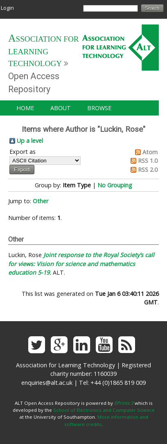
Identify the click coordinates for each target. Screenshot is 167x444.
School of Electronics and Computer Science (104, 410)
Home (25, 108)
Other (40, 201)
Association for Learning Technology (43, 51)
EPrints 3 (123, 403)
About (60, 108)
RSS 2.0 (148, 169)
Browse (99, 108)
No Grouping (114, 185)
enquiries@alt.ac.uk (46, 382)
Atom (150, 152)
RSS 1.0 (148, 160)
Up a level (30, 140)
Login (7, 7)
